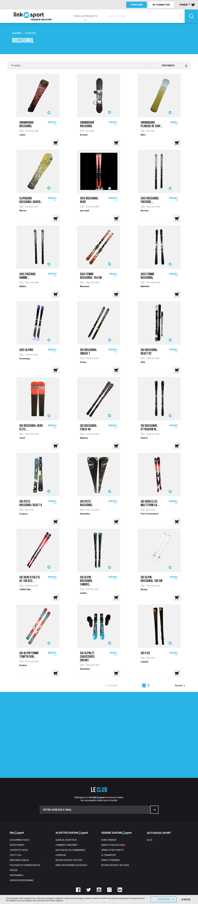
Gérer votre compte (112, 850)
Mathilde (145, 286)
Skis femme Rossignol (147, 276)
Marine (22, 210)
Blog (149, 840)
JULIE (22, 438)
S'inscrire (136, 4)
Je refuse (185, 899)
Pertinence (174, 65)
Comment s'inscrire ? (67, 845)
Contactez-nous (19, 850)
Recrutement (17, 845)
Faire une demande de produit (71, 865)
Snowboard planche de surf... (152, 124)
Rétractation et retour (69, 860)
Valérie (144, 438)
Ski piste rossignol (86, 503)
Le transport (108, 855)
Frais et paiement (110, 860)
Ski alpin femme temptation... (29, 655)
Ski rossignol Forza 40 (88, 427)
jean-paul (84, 210)
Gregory (23, 514)
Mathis (22, 286)
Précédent (110, 685)
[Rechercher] (145, 16)
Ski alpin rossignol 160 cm (151, 579)
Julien (22, 135)
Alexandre (85, 514)
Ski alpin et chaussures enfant (87, 657)
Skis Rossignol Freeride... (150, 200)
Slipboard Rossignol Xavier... (31, 200)
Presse (14, 870)
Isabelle (144, 662)
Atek (143, 362)
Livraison (61, 855)
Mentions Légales (19, 860)
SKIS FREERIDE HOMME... (27, 276)
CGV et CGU (15, 855)
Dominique (24, 358)
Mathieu (84, 438)
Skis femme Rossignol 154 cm (91, 276)
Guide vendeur (108, 840)
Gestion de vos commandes (70, 850)
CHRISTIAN (24, 589)
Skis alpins (26, 350)
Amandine (85, 669)
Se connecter (161, 4)
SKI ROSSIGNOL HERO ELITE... (31, 427)
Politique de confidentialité (25, 865)
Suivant (180, 685)
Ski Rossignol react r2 (149, 351)
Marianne (84, 286)
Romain (84, 135)
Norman (145, 210)
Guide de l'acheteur (66, 840)
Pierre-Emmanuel (149, 514)
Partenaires (16, 875)
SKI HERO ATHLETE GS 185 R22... (29, 579)
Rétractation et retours (115, 865)
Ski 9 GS (145, 653)
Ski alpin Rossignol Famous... (86, 581)
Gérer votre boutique (113, 845)
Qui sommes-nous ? (20, 840)
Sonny (83, 362)
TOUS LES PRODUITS (85, 16)
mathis (83, 593)
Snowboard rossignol (26, 124)
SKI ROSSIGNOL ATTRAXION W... (149, 427)
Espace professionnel (22, 880)
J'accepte (163, 899)
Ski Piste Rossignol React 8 (30, 503)
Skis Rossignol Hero (89, 200)
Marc (143, 135)
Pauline (23, 665)
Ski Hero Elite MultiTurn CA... (150, 503)
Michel (144, 589)
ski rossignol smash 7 (88, 351)
